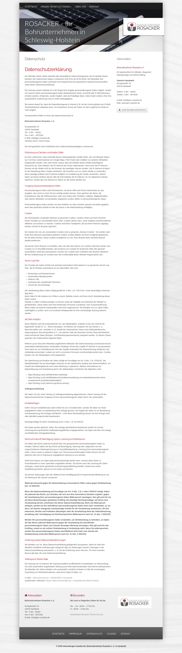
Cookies (111, 634)
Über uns (80, 6)
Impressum (75, 634)
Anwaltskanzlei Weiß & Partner (86, 581)
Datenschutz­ (94, 634)
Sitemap (125, 634)
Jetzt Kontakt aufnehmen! (132, 110)
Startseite (31, 6)
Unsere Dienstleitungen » (56, 6)
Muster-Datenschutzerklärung (58, 581)
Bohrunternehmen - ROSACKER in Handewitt (52, 578)
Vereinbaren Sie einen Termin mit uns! (86, 614)
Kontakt (94, 6)
